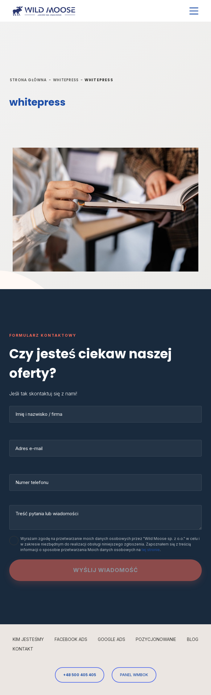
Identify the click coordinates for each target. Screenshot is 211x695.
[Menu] (193, 10)
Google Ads (111, 639)
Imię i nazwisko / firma (38, 414)
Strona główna (28, 79)
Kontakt (23, 648)
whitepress (66, 79)
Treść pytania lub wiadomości (46, 513)
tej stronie (151, 549)
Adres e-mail (29, 448)
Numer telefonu (31, 482)
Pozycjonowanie (156, 639)
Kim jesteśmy (28, 639)
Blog (192, 639)
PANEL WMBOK (134, 674)
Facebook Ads (71, 639)
